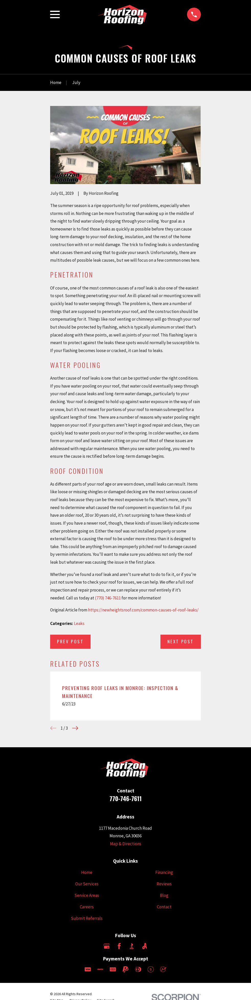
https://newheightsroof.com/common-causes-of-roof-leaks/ (143, 610)
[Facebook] (119, 946)
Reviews (164, 884)
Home (86, 872)
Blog (164, 895)
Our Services (87, 884)
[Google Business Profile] (107, 946)
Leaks (79, 623)
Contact (164, 907)
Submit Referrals (87, 918)
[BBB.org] (132, 946)
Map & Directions (125, 844)
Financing (164, 872)
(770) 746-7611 (108, 598)
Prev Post (70, 641)
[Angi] (144, 946)
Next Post (180, 641)
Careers (87, 907)
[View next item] (75, 728)
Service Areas (86, 895)
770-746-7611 (126, 798)
